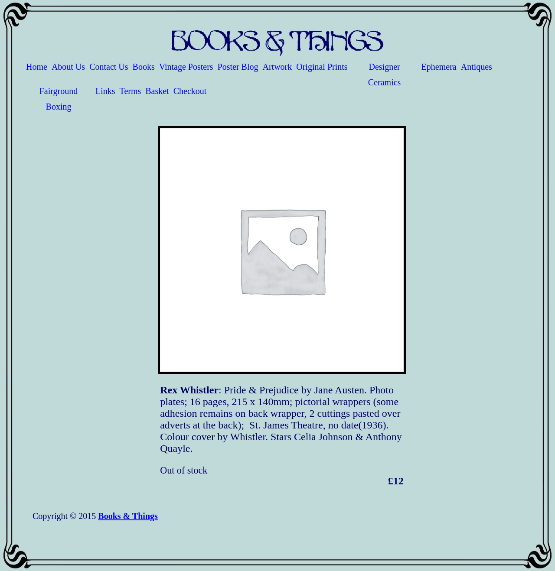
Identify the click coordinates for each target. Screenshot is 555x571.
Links (105, 91)
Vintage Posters (186, 66)
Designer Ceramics (384, 71)
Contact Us (108, 66)
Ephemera (439, 66)
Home (36, 66)
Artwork (277, 66)
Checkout (190, 91)
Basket (157, 91)
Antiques (476, 66)
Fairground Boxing (58, 95)
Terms (130, 91)
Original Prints (321, 66)
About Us (68, 66)
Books (144, 66)
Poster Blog (238, 66)
